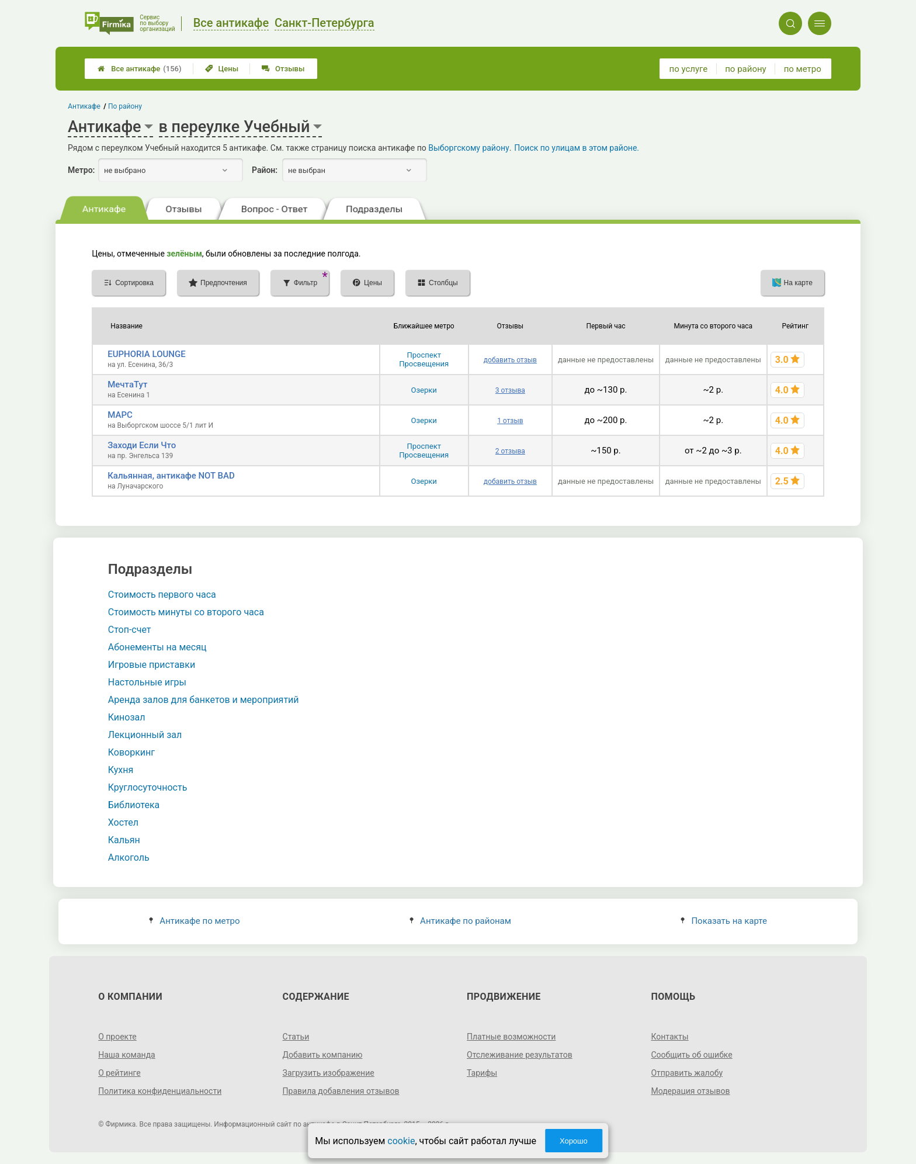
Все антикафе (139, 68)
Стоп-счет (129, 629)
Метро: (81, 170)
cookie (401, 1140)
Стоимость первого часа (162, 594)
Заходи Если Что (141, 445)
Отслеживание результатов (519, 1054)
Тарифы (482, 1073)
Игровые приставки (151, 664)
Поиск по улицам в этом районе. (576, 148)
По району (125, 106)
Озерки (424, 390)
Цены (222, 68)
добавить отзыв (510, 360)
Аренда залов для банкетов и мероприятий (203, 699)
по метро (802, 69)
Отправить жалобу (687, 1073)
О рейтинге (119, 1073)
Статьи (296, 1036)
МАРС (120, 415)
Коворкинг (131, 752)
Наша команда (126, 1054)
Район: (264, 170)
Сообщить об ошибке (691, 1054)
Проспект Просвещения (424, 359)
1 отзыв (510, 421)
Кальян (124, 840)
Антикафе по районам (460, 921)
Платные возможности (511, 1036)
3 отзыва (510, 390)
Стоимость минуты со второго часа (186, 612)
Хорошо (574, 1141)
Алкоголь (129, 857)
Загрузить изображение (328, 1073)
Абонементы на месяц (157, 647)
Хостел (123, 822)
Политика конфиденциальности (159, 1091)
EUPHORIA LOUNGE (146, 354)
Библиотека (134, 804)
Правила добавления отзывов (341, 1091)
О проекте (117, 1036)
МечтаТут (127, 384)
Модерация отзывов (690, 1091)
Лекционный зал (145, 734)
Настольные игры (147, 682)
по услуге (688, 69)
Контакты (669, 1036)
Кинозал (126, 717)
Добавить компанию (323, 1054)
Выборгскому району (468, 148)
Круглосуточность (148, 787)
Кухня (120, 769)
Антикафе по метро (194, 921)
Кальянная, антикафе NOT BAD (171, 475)
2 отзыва (510, 451)
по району (745, 69)
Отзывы (283, 68)
